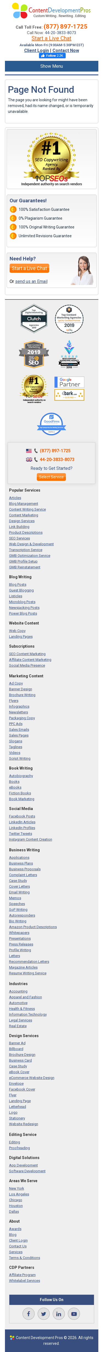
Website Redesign (23, 1124)
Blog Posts (17, 584)
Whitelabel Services (24, 1281)
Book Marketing (21, 799)
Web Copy (17, 631)
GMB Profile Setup (23, 561)
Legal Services (20, 1020)
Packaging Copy (22, 718)
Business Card (20, 1060)
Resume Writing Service (27, 973)
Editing (14, 1142)
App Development (23, 1165)
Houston (16, 1206)
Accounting (18, 991)
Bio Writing (17, 921)
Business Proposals (25, 869)
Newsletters (18, 712)
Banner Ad (17, 1043)
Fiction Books (20, 793)
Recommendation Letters (29, 962)
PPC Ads (16, 724)
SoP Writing (18, 909)
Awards (15, 1229)
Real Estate (18, 1026)
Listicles (15, 596)
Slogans (15, 741)
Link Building (19, 527)
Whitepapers (19, 933)
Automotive (18, 1003)
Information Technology (28, 1014)
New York (16, 1188)
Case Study (18, 881)
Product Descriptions (26, 532)
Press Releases (21, 944)
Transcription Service (25, 550)
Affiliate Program (22, 1275)
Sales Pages (19, 735)
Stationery (17, 1118)
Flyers (13, 701)
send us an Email (31, 281)
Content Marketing (23, 515)
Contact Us (18, 1246)
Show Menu (51, 66)
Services (16, 1252)
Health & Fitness (22, 1009)
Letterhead (17, 1107)
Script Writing (19, 758)
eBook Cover (19, 1072)
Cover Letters (19, 886)
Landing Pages (21, 636)
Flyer (12, 1095)
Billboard (16, 1049)
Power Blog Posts (23, 613)
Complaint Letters (23, 875)
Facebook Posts (22, 816)
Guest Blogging (21, 590)
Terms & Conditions (24, 1258)
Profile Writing (20, 950)
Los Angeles (19, 1194)
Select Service (51, 477)
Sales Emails (19, 729)
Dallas (14, 1211)
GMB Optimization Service (29, 556)
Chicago (15, 1200)
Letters (14, 956)
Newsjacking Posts (24, 608)
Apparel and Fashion (25, 997)
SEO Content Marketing (27, 654)
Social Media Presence (27, 665)
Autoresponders (22, 915)
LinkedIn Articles (22, 822)
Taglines (15, 747)
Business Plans (21, 863)
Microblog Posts (22, 602)
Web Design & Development (31, 544)
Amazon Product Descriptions (33, 927)
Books (14, 781)
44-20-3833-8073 (60, 32)
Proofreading (19, 1148)
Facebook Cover (22, 1089)
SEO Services (19, 538)
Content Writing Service (27, 509)
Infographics (19, 706)
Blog (12, 1235)
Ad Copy (16, 683)
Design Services (22, 521)
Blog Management (23, 503)
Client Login (36, 50)
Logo (13, 1112)
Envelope (16, 1083)
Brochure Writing (22, 695)
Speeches (17, 904)
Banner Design (20, 689)
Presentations (20, 938)
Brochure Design (22, 1055)
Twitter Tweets (20, 834)
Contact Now (65, 50)
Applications (19, 857)
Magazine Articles (23, 967)
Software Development (27, 1171)
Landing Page (20, 1101)
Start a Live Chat (51, 38)
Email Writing (19, 892)
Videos (14, 753)
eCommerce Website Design (31, 1078)
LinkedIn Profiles (22, 828)
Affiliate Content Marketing (30, 660)
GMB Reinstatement (24, 567)
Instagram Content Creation (30, 839)
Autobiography (21, 776)
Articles (15, 498)
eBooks (15, 787)
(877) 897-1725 (65, 26)
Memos (15, 898)
